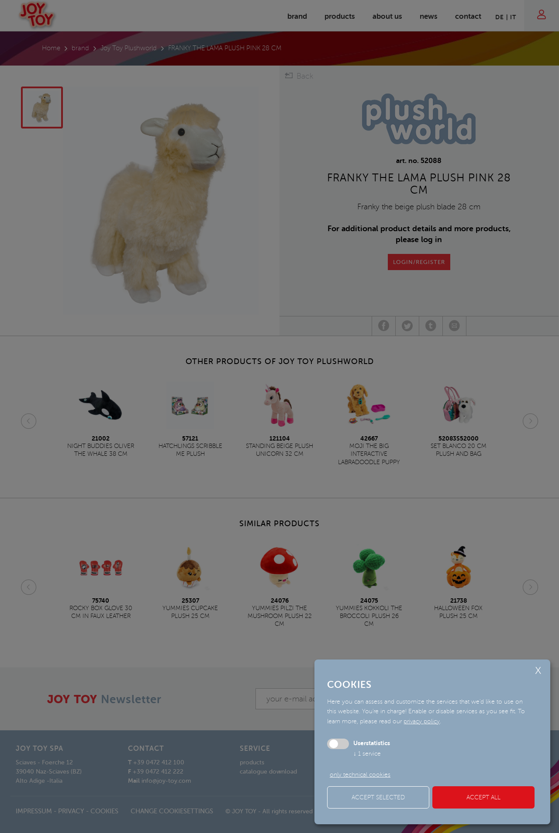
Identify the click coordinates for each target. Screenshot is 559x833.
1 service (367, 753)
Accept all (483, 797)
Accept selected (378, 797)
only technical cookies (360, 774)
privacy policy (422, 721)
